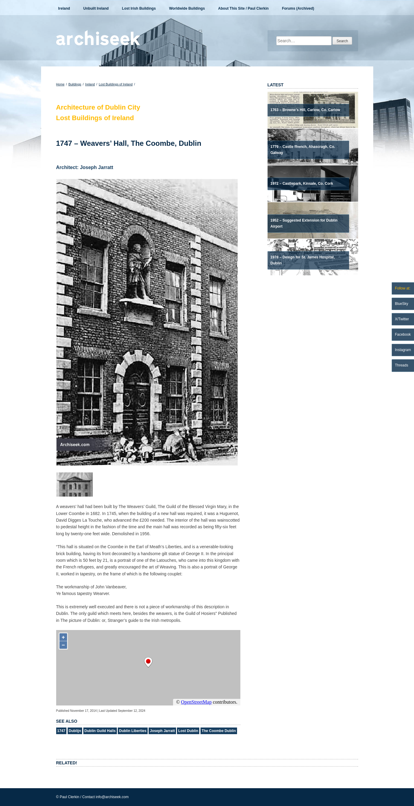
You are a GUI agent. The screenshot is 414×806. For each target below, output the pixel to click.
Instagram (403, 350)
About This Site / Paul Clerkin (243, 8)
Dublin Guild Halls (100, 731)
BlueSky (401, 304)
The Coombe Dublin (219, 731)
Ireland (64, 8)
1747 (61, 731)
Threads (401, 365)
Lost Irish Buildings (139, 8)
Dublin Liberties (132, 731)
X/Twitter (402, 319)
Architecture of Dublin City (98, 107)
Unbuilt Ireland (96, 8)
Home (60, 84)
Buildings (74, 84)
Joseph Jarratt (162, 731)
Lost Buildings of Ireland (116, 84)
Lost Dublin (188, 731)
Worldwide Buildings (187, 8)
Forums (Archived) (298, 8)
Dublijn (75, 731)
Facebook (403, 334)
